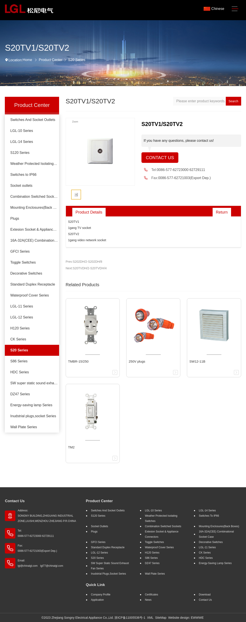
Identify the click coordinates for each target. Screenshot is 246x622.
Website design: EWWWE (186, 617)
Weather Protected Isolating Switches (34, 163)
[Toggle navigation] (235, 8)
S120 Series (19, 153)
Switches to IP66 (23, 174)
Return (222, 212)
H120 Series (20, 328)
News (148, 599)
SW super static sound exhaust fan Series (34, 383)
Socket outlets (21, 185)
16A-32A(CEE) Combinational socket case (34, 240)
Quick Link (95, 585)
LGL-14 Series (21, 142)
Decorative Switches (26, 273)
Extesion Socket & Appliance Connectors (34, 229)
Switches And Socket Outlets (32, 120)
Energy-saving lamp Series (31, 405)
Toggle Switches (23, 262)
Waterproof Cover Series (29, 295)
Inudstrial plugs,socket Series (33, 416)
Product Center (50, 60)
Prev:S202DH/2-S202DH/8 (84, 261)
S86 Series (18, 361)
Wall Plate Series (23, 427)
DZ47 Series (20, 394)
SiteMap (160, 617)
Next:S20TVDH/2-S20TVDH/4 (86, 268)
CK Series (18, 339)
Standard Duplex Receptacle (32, 284)
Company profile (100, 594)
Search (233, 101)
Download (204, 594)
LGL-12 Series (21, 317)
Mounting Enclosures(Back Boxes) (34, 207)
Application (97, 599)
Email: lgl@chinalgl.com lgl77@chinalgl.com (40, 563)
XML (150, 617)
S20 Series (76, 60)
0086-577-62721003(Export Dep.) (184, 178)
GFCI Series (20, 251)
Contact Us (160, 157)
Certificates (151, 594)
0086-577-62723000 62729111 (181, 170)
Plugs (14, 218)
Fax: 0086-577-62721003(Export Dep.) (37, 548)
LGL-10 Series (21, 131)
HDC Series (19, 372)
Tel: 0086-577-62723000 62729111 (36, 533)
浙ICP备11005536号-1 (129, 617)
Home (27, 60)
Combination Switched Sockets (34, 196)
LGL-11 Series (21, 306)
